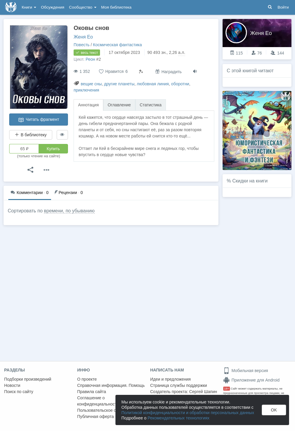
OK (274, 410)
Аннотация (88, 104)
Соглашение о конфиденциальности (98, 400)
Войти (283, 7)
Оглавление (119, 104)
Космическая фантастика (117, 44)
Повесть (82, 44)
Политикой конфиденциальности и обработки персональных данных (187, 412)
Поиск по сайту (18, 391)
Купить (53, 148)
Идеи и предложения (170, 379)
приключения (86, 90)
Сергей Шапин (203, 391)
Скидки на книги (250, 180)
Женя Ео (83, 36)
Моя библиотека (116, 7)
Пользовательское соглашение (107, 410)
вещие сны (91, 83)
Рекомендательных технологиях (179, 418)
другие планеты (119, 83)
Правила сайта (91, 391)
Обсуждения (52, 7)
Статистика (151, 104)
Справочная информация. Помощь (111, 385)
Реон (90, 59)
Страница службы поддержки (178, 385)
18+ (226, 388)
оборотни (180, 83)
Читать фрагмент (38, 120)
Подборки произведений (27, 379)
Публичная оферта (95, 416)
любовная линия (153, 83)
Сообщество (82, 7)
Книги (29, 7)
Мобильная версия (245, 370)
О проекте (87, 379)
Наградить (168, 71)
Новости (12, 385)
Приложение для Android (251, 380)
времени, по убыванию (69, 210)
